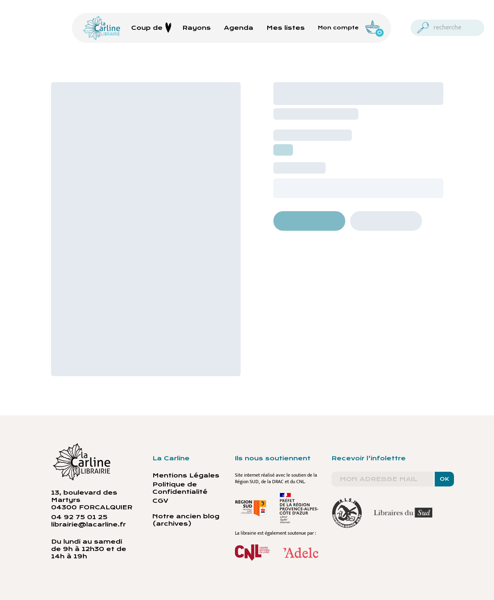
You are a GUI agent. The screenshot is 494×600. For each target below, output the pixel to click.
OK (444, 479)
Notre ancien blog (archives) (185, 520)
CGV (160, 500)
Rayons (196, 27)
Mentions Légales (185, 475)
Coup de (151, 27)
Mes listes (285, 27)
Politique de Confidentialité (180, 488)
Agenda (238, 27)
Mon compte (338, 28)
